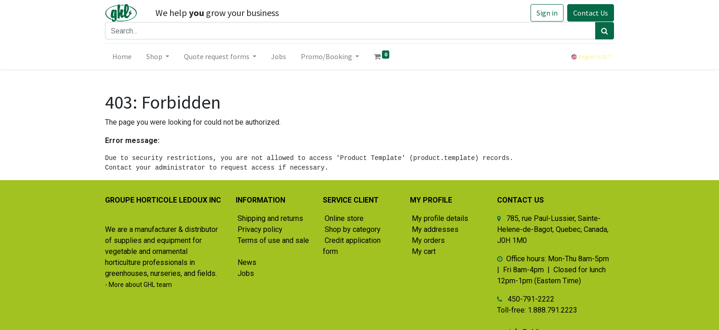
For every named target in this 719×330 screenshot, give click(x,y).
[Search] (604, 30)
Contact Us (590, 12)
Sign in (547, 12)
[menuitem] (122, 56)
